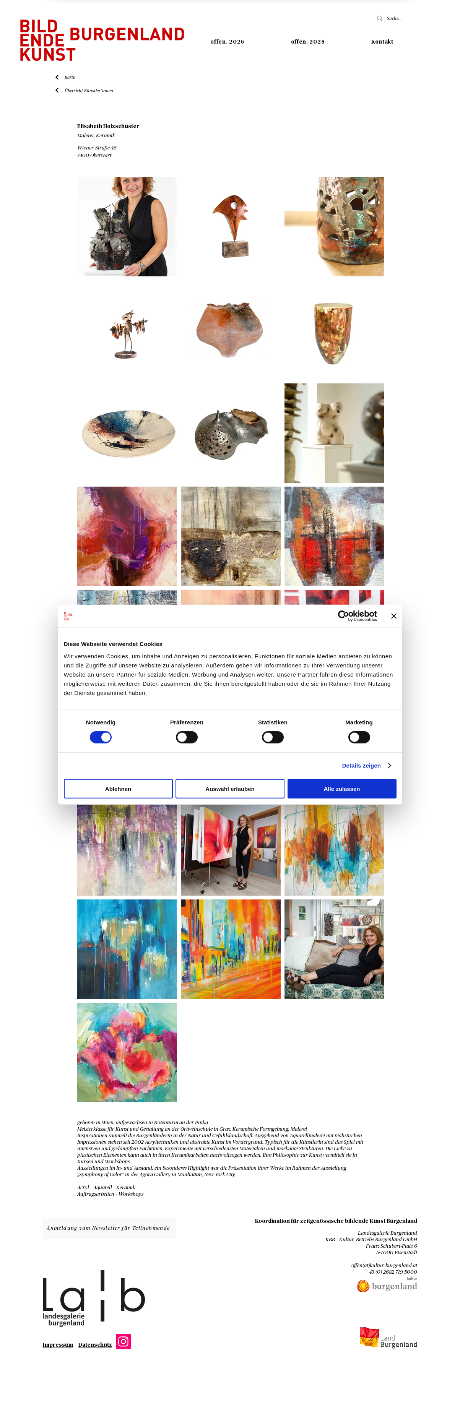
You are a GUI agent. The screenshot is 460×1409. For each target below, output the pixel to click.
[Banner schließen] (394, 616)
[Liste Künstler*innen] (57, 90)
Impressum (58, 1345)
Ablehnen (118, 788)
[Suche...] (419, 18)
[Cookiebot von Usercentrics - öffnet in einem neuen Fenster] (343, 616)
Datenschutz (95, 1345)
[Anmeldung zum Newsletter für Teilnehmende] (109, 1228)
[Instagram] (123, 1341)
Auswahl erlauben (229, 788)
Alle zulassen (341, 788)
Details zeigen (361, 765)
